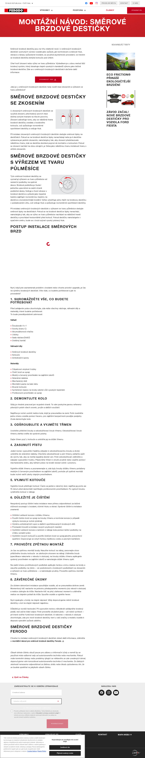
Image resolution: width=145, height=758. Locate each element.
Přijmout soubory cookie (65, 753)
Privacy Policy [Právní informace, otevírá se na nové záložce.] (41, 751)
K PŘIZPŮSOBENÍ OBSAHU (37, 708)
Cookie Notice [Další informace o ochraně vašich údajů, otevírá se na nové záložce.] (32, 751)
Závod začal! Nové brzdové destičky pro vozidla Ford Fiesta (118, 119)
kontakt (102, 735)
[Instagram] (96, 4)
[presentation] (28, 723)
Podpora (78, 10)
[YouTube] (91, 4)
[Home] (17, 10)
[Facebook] (86, 4)
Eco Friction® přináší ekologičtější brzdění (119, 79)
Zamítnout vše (65, 747)
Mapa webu (125, 735)
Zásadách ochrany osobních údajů (47, 713)
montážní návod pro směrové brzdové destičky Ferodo (36, 641)
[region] (42, 746)
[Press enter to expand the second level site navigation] (52, 10)
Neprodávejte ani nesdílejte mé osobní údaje (65, 741)
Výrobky (45, 10)
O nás (135, 3)
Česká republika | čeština (17, 3)
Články (110, 10)
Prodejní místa (109, 3)
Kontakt (124, 3)
